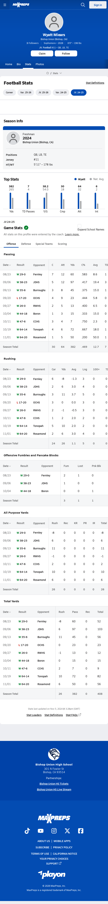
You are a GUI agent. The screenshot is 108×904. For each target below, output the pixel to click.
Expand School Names (91, 227)
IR (94, 523)
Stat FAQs (73, 715)
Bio (19, 64)
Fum (66, 465)
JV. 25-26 (43, 92)
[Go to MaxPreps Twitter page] (67, 831)
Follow (66, 53)
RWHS (37, 306)
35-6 (23, 290)
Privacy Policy (62, 847)
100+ (96, 369)
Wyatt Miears (54, 34)
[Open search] (83, 5)
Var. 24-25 (61, 92)
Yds (73, 264)
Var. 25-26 (25, 92)
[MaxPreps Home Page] (47, 73)
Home (8, 64)
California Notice (65, 854)
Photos (40, 64)
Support (54, 863)
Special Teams (44, 244)
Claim (42, 53)
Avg (95, 264)
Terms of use (40, 854)
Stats (28, 64)
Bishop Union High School (54, 757)
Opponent (39, 264)
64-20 (23, 337)
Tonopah (38, 329)
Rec (66, 523)
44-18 (23, 313)
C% (83, 264)
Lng (85, 369)
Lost (80, 465)
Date (7, 264)
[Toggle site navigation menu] (5, 5)
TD (106, 264)
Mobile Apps (62, 841)
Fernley (37, 274)
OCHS (36, 298)
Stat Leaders (34, 715)
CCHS (36, 321)
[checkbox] (79, 226)
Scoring (62, 244)
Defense (26, 244)
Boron (36, 313)
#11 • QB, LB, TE (54, 47)
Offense (11, 244)
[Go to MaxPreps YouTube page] (41, 831)
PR (85, 523)
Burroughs (39, 290)
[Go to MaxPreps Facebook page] (81, 831)
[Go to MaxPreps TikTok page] (27, 831)
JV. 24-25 (79, 92)
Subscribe (42, 847)
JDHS (36, 282)
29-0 (23, 274)
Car (54, 369)
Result (20, 264)
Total (104, 523)
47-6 (23, 321)
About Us (43, 841)
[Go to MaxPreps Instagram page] (54, 831)
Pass (75, 611)
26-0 (23, 306)
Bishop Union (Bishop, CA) (54, 39)
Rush (55, 523)
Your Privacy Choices (54, 858)
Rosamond (39, 337)
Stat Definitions (95, 83)
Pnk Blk (96, 465)
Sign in (98, 5)
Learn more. (72, 234)
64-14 (23, 329)
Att (63, 264)
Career (9, 92)
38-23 (23, 282)
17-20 (22, 298)
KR (75, 523)
